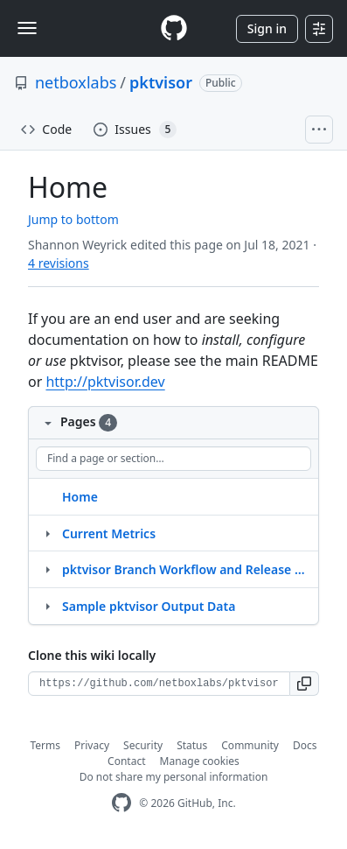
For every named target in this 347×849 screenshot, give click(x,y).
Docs (305, 745)
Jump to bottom (73, 219)
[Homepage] (174, 28)
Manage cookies (199, 761)
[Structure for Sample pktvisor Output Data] (47, 606)
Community (250, 745)
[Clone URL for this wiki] (159, 683)
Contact (126, 761)
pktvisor (160, 82)
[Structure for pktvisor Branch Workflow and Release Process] (47, 569)
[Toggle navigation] (27, 28)
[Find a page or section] (173, 458)
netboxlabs (75, 82)
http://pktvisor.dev (104, 381)
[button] (304, 683)
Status (192, 745)
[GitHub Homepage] (121, 803)
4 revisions (58, 263)
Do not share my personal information (174, 776)
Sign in (267, 28)
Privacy (91, 745)
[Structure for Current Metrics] (47, 533)
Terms (46, 745)
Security (143, 745)
